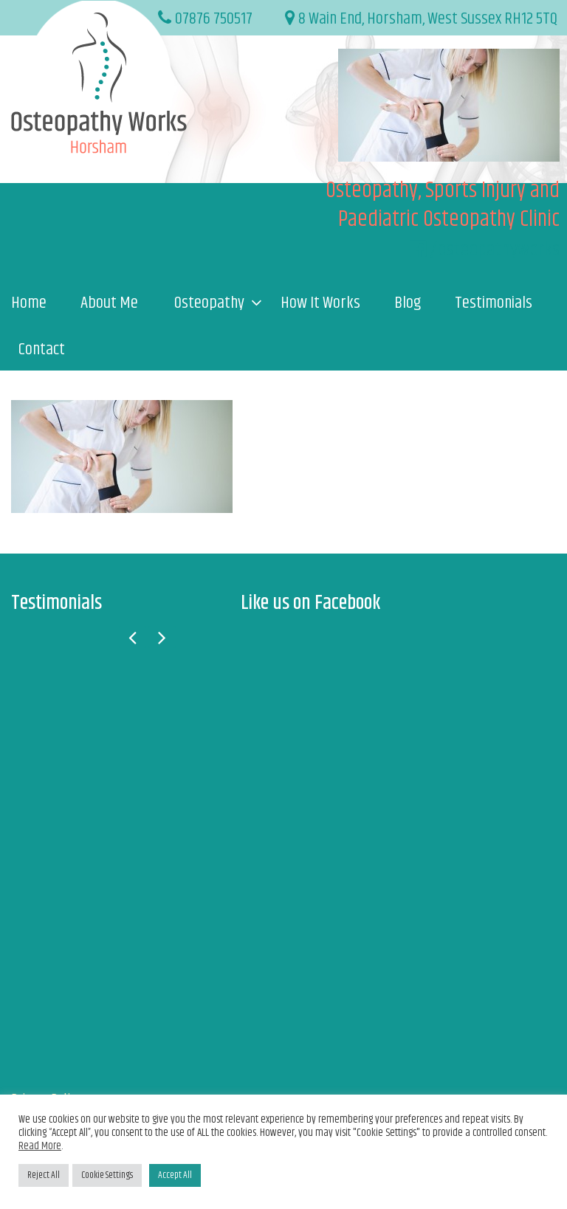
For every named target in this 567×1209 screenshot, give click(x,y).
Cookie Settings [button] (107, 1175)
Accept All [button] (175, 1175)
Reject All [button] (43, 1175)
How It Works (320, 303)
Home (29, 303)
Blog (407, 303)
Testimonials (493, 303)
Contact (41, 350)
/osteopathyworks (495, 249)
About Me (109, 303)
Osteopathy (209, 303)
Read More (39, 1146)
